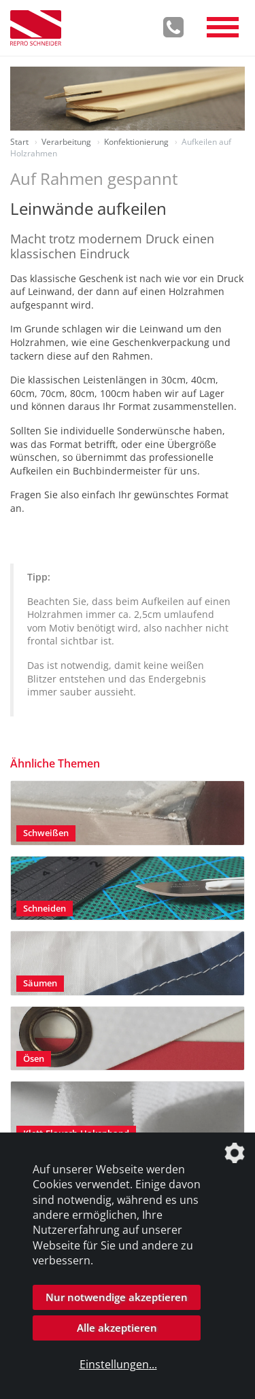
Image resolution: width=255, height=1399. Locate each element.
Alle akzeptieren (117, 1327)
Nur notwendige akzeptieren (117, 1297)
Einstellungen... (118, 1364)
